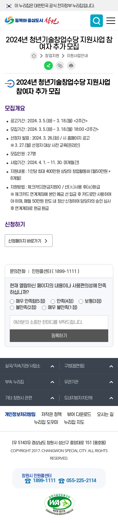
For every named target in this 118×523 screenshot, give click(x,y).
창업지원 (52, 56)
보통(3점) (93, 301)
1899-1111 (44, 480)
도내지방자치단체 (76, 397)
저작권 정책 (51, 414)
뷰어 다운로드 (79, 414)
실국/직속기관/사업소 (20, 365)
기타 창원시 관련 (16, 397)
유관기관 (68, 381)
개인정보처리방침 (20, 414)
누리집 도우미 (46, 422)
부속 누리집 (12, 381)
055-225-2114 (81, 480)
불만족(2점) (26, 307)
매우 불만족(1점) (62, 307)
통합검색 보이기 (96, 20)
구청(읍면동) (71, 365)
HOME (34, 56)
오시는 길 (105, 414)
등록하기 (59, 336)
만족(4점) (65, 301)
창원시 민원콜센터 (36, 476)
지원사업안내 (77, 56)
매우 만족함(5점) (30, 301)
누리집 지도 (74, 422)
